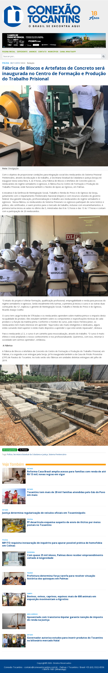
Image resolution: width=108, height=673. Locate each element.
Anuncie (33, 52)
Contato (42, 52)
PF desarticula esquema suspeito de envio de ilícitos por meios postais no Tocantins (64, 524)
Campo (29, 594)
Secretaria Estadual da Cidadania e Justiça (30, 454)
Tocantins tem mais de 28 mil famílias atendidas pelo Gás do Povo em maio (66, 494)
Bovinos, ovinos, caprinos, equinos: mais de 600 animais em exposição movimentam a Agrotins (61, 598)
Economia (31, 552)
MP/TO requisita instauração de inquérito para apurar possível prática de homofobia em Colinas (52, 544)
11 (14, 63)
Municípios (53, 52)
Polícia (9, 454)
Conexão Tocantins (13, 667)
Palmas (30, 573)
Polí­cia (5, 63)
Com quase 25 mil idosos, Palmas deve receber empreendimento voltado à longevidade (65, 557)
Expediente (22, 52)
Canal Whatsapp (68, 52)
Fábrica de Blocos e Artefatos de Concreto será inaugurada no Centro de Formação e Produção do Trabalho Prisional (54, 73)
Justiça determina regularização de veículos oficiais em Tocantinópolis (43, 512)
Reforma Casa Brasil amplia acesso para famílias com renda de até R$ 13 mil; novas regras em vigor (66, 473)
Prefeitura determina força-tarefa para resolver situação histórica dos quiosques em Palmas (61, 577)
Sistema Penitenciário (57, 454)
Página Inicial (8, 52)
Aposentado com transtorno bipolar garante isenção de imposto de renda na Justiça (65, 618)
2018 (18, 63)
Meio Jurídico (32, 614)
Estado (30, 469)
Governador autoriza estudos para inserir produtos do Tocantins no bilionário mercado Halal (65, 639)
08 (11, 63)
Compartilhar (10, 450)
